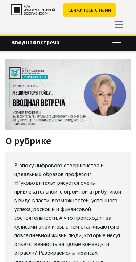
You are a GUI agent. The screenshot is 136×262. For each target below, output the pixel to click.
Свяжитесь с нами (89, 9)
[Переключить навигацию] (117, 43)
